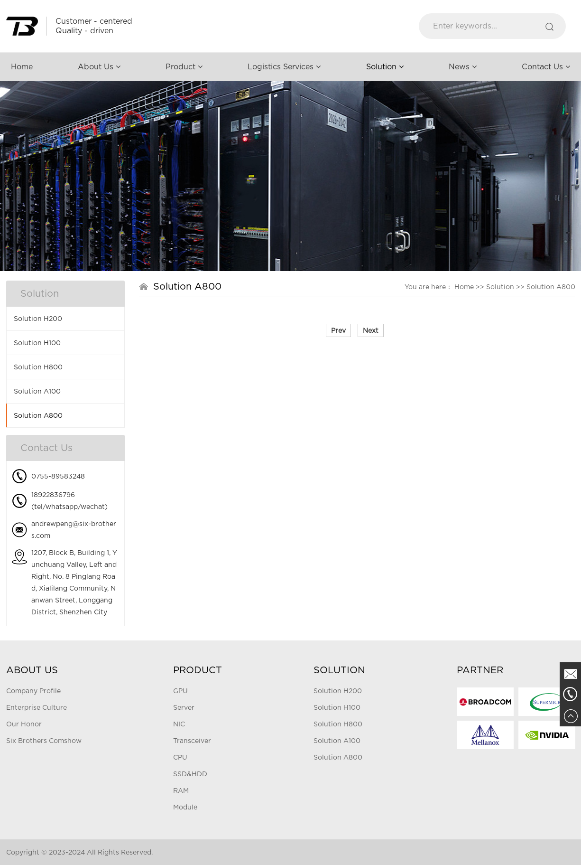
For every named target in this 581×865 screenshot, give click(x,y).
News (463, 66)
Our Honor (24, 724)
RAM (181, 790)
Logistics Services (284, 66)
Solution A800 (38, 415)
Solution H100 (37, 343)
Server (183, 707)
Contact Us (546, 66)
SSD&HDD (190, 774)
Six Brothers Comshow (44, 740)
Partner (480, 670)
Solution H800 (38, 367)
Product (184, 66)
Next (370, 330)
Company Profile (33, 691)
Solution (385, 66)
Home (22, 66)
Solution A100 (37, 391)
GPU (180, 691)
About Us (99, 66)
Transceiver (192, 740)
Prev (338, 330)
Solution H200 (38, 318)
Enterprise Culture (36, 707)
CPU (180, 757)
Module (185, 807)
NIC (179, 724)
